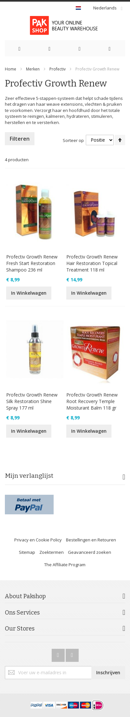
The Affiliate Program (64, 565)
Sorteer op (73, 140)
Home (10, 69)
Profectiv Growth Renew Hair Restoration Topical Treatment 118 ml (92, 263)
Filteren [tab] (20, 138)
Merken (33, 69)
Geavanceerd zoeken (89, 552)
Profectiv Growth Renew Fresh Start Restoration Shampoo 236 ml (32, 263)
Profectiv (57, 69)
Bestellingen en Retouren (91, 540)
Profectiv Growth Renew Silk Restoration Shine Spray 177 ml (32, 401)
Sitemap (27, 552)
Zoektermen (51, 552)
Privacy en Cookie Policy (38, 540)
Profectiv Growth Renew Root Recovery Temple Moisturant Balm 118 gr (92, 401)
